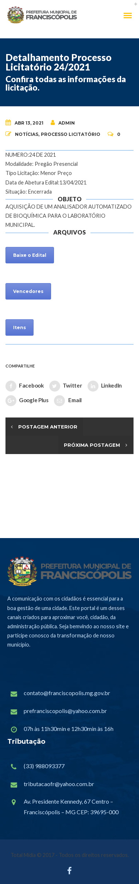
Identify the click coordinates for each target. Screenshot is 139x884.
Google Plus (27, 400)
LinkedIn (105, 386)
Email (68, 400)
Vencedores (28, 291)
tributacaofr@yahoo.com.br (59, 783)
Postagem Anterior (47, 427)
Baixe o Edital (29, 255)
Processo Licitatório (70, 134)
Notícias (26, 134)
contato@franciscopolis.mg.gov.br (67, 692)
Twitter (65, 386)
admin (63, 122)
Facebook (24, 386)
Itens (19, 327)
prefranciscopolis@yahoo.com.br (65, 710)
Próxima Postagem (92, 445)
